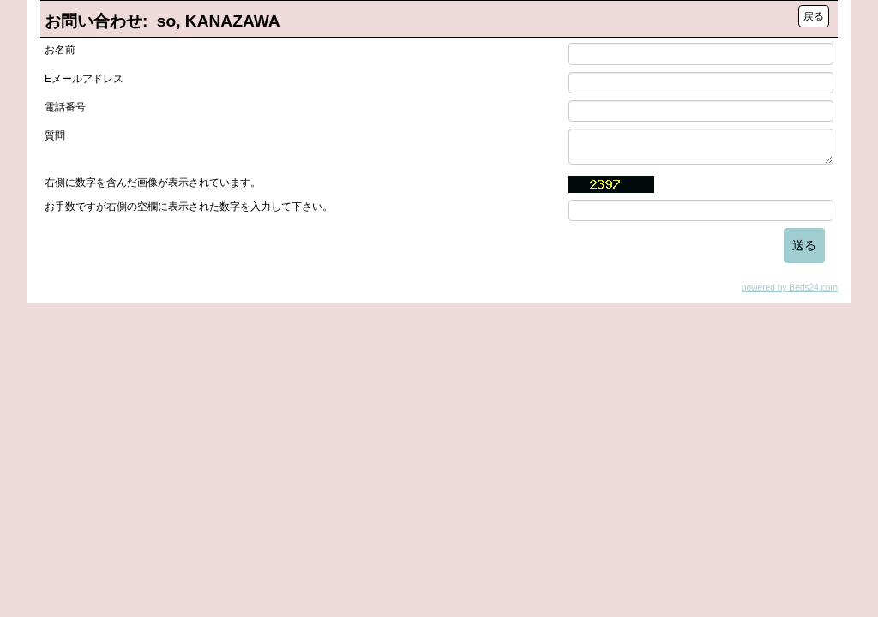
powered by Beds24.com (790, 287)
